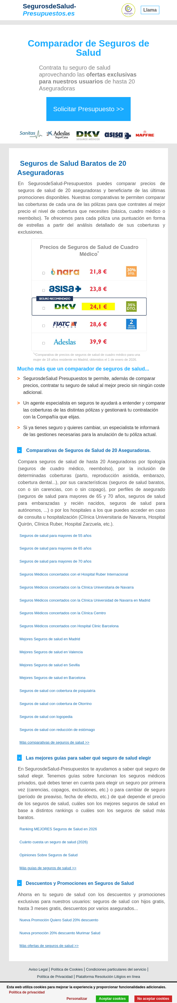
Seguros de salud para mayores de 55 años (55, 535)
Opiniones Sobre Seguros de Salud (48, 855)
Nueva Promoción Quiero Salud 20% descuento (58, 920)
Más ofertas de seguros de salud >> (49, 946)
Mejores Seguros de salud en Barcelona (52, 678)
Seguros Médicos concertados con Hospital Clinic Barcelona (68, 626)
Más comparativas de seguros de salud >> (54, 742)
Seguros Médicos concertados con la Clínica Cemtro (62, 613)
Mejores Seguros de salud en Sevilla (49, 665)
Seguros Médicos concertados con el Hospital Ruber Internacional (73, 574)
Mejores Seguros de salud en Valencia (51, 652)
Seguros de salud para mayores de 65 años (55, 548)
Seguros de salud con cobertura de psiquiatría (57, 690)
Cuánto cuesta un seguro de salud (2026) (53, 842)
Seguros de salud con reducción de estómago (57, 729)
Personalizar (77, 999)
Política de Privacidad (55, 976)
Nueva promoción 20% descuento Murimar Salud (59, 933)
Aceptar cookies (112, 999)
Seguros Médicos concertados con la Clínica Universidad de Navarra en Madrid (84, 600)
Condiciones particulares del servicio (116, 969)
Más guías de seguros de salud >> (47, 868)
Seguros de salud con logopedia (45, 716)
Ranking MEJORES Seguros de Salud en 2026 (58, 829)
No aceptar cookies (153, 999)
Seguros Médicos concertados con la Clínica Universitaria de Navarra (76, 587)
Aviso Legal (38, 969)
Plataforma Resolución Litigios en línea (108, 976)
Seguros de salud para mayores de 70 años (55, 561)
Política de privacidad (27, 992)
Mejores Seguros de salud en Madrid (49, 639)
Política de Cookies (67, 969)
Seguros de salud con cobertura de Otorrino (55, 703)
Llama (150, 10)
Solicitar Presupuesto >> (88, 109)
